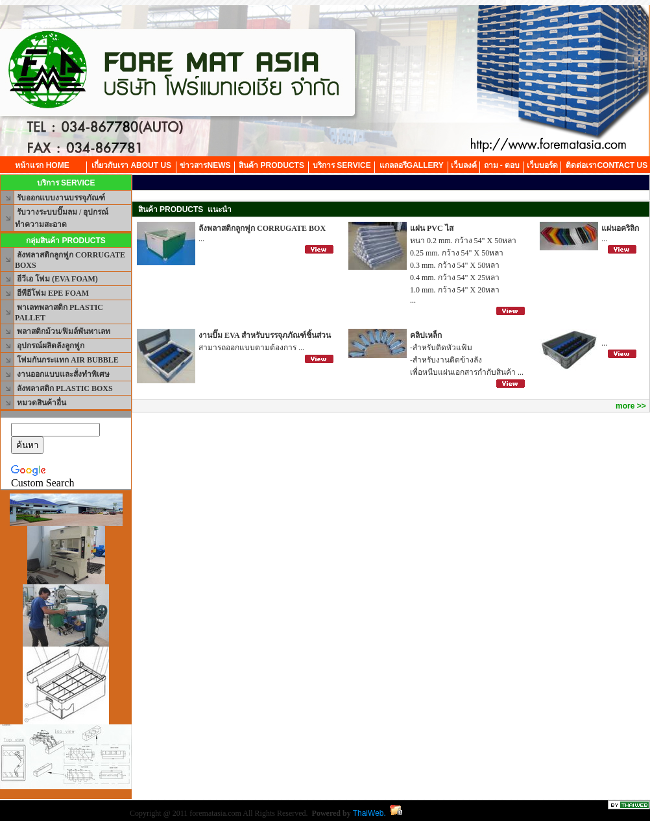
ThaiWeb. (369, 813)
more (625, 405)
